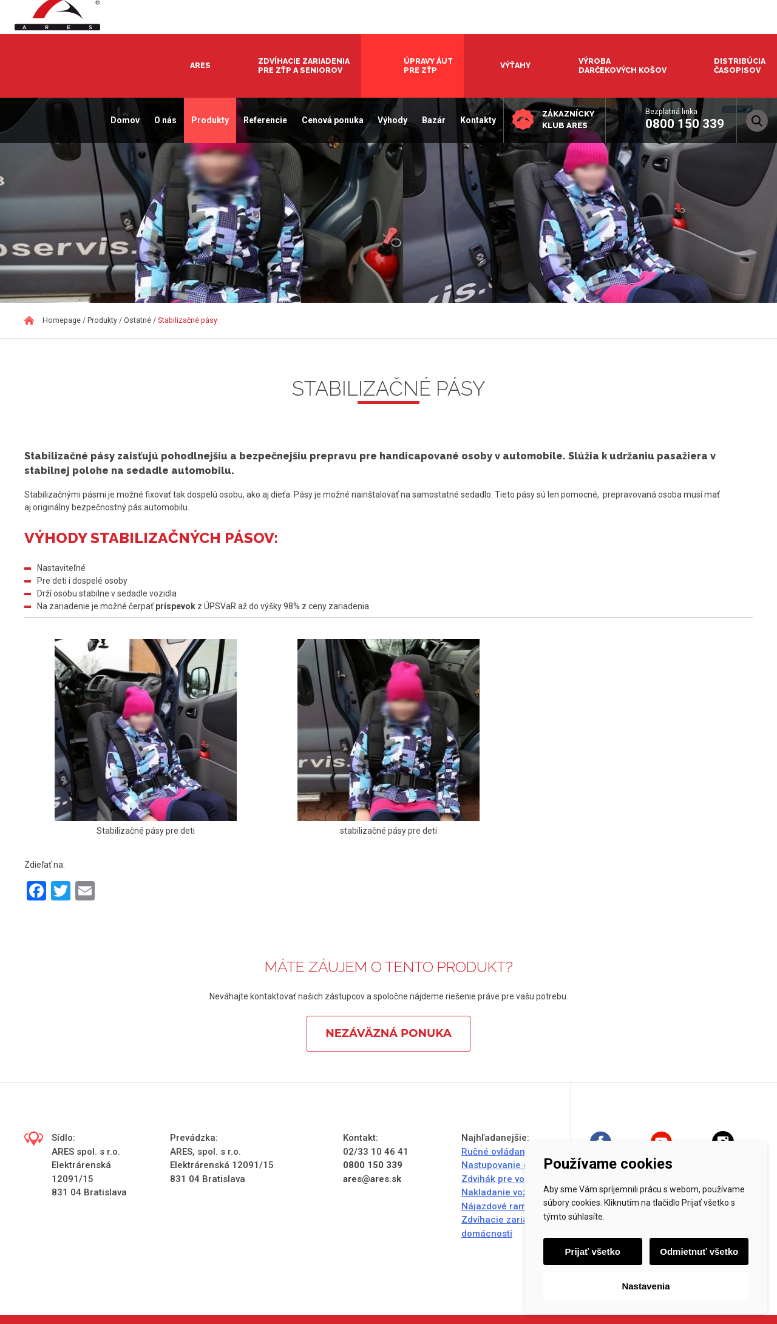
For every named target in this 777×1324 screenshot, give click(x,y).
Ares (200, 65)
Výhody (390, 120)
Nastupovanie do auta (508, 1165)
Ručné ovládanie (497, 1151)
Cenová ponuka (330, 120)
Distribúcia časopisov (739, 65)
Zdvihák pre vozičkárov (510, 1179)
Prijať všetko (592, 1251)
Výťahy (515, 65)
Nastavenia (646, 1286)
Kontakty (476, 120)
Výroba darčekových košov (623, 65)
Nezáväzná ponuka (388, 1033)
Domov (123, 120)
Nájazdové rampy (498, 1206)
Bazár (431, 120)
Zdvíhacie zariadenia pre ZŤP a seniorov (304, 65)
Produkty (207, 120)
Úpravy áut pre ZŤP (428, 65)
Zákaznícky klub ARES (567, 119)
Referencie (263, 120)
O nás (163, 120)
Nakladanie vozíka (500, 1192)
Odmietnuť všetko (699, 1251)
